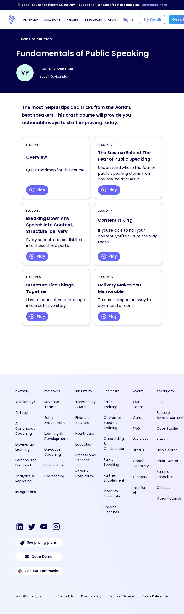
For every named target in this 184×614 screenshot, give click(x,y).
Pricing (72, 20)
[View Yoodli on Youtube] (44, 527)
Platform (30, 20)
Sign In (128, 19)
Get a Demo (39, 556)
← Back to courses (34, 39)
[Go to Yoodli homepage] (12, 19)
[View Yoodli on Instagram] (56, 527)
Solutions (52, 20)
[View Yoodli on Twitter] (32, 527)
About (113, 20)
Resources (93, 20)
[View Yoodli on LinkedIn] (19, 527)
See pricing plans (39, 542)
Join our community (39, 571)
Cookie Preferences (155, 596)
